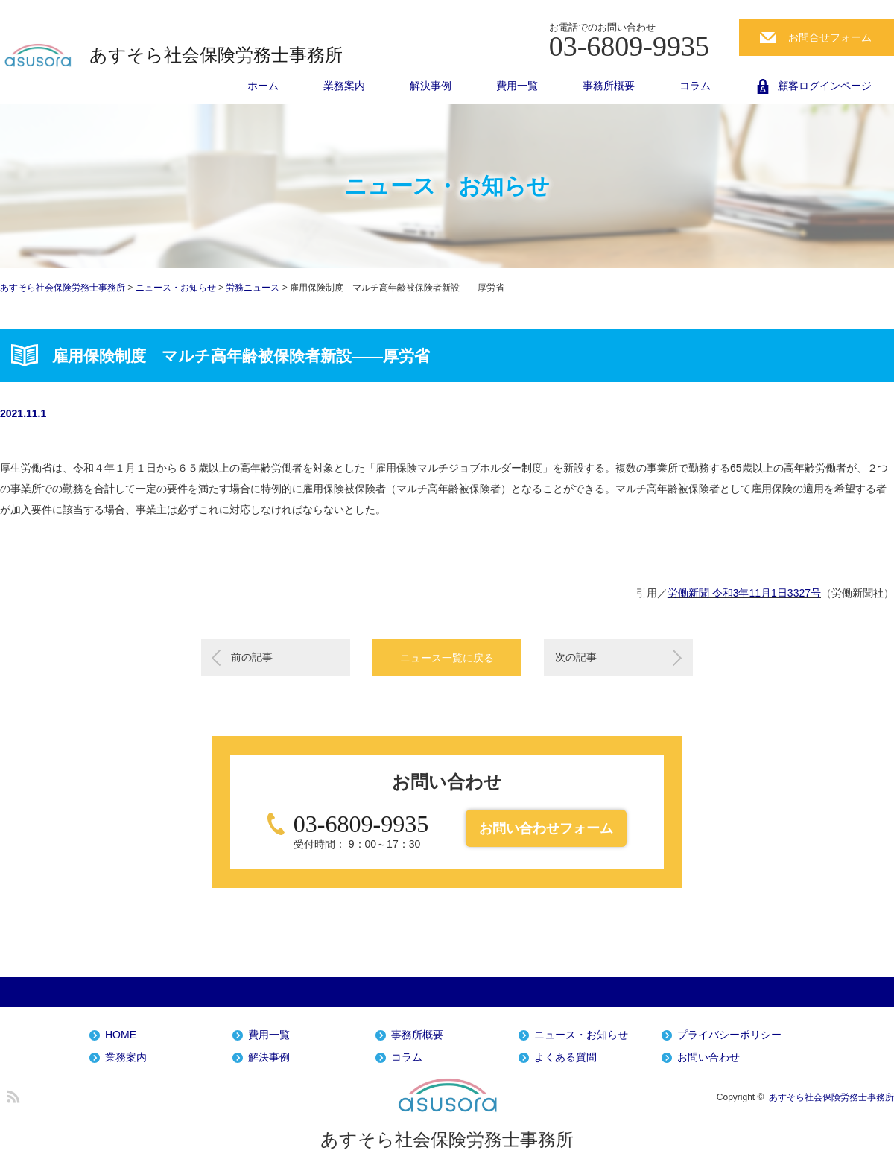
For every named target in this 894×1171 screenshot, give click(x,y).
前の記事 (252, 657)
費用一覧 (517, 86)
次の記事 (576, 657)
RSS (11, 1094)
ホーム (263, 86)
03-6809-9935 (361, 823)
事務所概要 (609, 86)
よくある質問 (565, 1057)
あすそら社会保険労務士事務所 (216, 55)
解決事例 (430, 86)
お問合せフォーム (830, 37)
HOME (120, 1035)
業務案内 (344, 86)
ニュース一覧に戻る (447, 658)
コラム (695, 86)
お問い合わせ (708, 1057)
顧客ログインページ (825, 86)
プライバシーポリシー (729, 1035)
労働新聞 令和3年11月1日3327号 (744, 593)
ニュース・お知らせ (581, 1035)
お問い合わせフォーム (546, 828)
